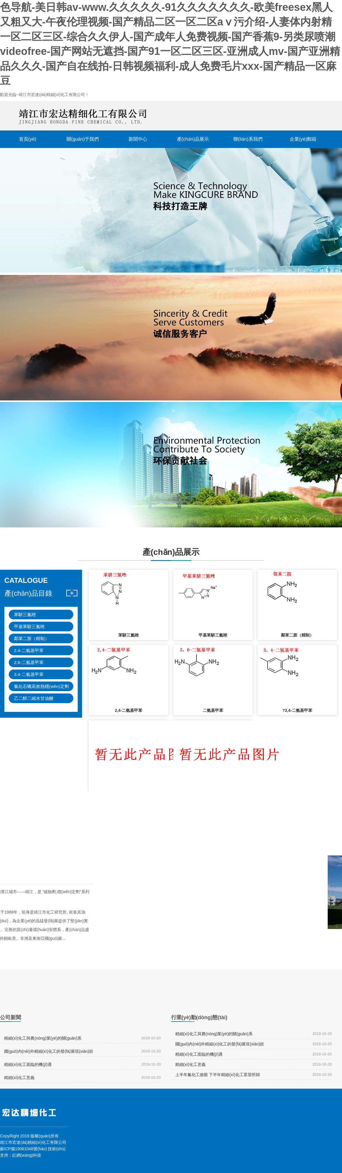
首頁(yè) (28, 139)
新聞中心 (138, 139)
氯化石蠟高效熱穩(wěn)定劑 (41, 686)
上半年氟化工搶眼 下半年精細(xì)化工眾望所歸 (217, 1074)
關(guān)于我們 (83, 139)
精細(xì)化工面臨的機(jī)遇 (28, 1064)
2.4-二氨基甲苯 (29, 650)
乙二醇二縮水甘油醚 (33, 698)
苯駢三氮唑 (25, 614)
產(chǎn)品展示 (193, 139)
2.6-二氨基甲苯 (29, 662)
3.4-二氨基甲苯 (29, 674)
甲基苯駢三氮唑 (29, 626)
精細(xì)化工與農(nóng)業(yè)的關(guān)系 (42, 1038)
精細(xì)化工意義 (19, 1077)
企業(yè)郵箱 (303, 139)
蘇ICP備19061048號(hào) (23, 1148)
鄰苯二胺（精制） (31, 638)
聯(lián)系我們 (248, 139)
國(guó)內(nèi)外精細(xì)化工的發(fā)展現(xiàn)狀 (48, 1051)
